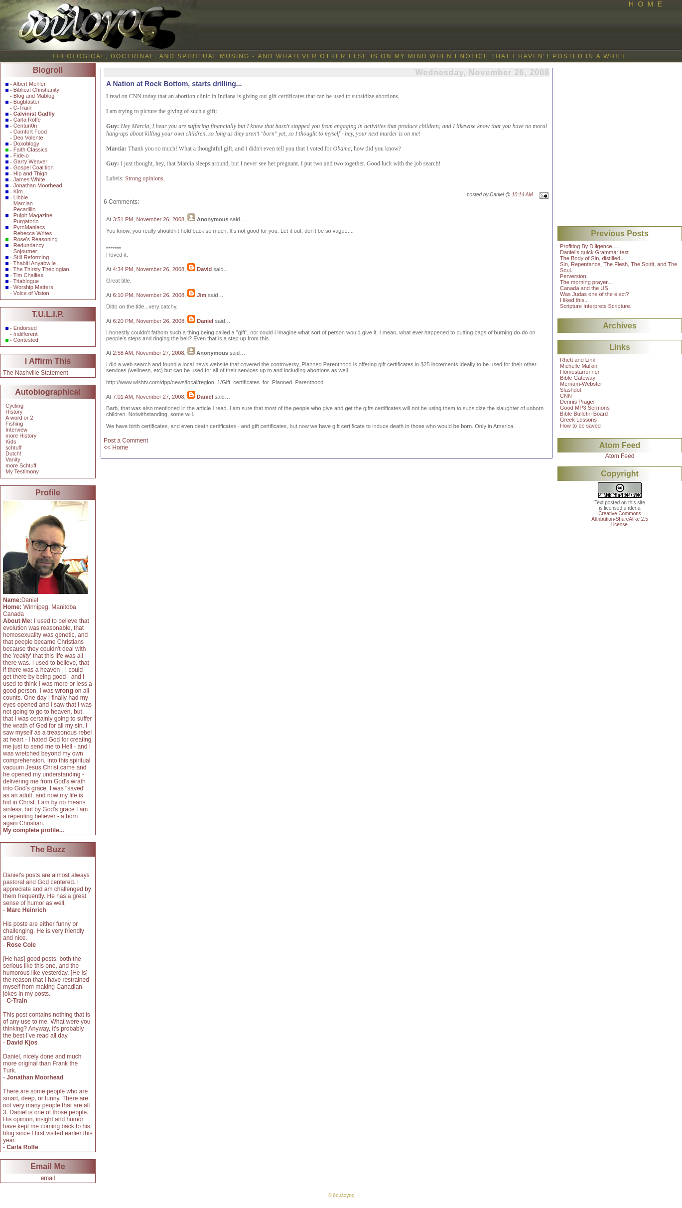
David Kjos (21, 1042)
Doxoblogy (26, 144)
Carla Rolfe (27, 120)
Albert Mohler (29, 84)
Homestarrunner (579, 372)
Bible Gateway (577, 378)
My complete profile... (33, 830)
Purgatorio (26, 221)
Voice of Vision (31, 293)
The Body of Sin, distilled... (592, 258)
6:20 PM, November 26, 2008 (148, 321)
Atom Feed (620, 456)
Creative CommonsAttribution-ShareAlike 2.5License (619, 519)
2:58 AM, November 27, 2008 (148, 353)
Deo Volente (28, 138)
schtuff (13, 448)
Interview (16, 430)
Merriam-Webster (581, 384)
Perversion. (574, 276)
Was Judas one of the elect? (594, 294)
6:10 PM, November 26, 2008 (148, 295)
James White (29, 179)
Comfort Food (30, 132)
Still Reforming (31, 257)
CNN (566, 396)
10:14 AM (522, 194)
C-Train (22, 108)
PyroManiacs (29, 227)
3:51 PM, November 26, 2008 (148, 219)
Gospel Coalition (33, 167)
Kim (18, 191)
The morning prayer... (586, 282)
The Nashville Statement (35, 372)
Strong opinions (144, 178)
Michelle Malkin (578, 366)
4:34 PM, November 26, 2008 (148, 269)
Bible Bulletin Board (584, 414)
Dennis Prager (577, 402)
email (48, 1178)
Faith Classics (30, 149)
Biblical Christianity (36, 90)
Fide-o (21, 155)
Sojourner (25, 251)
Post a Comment (126, 440)
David (204, 269)
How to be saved (580, 426)
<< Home (116, 447)
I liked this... (574, 300)
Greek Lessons (578, 420)
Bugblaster (26, 102)
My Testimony (22, 471)
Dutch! (13, 453)
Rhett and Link (577, 360)
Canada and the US (584, 288)
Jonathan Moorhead (37, 185)
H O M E (645, 4)
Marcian (23, 203)
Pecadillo (24, 209)
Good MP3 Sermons (585, 408)
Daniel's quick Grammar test (594, 252)
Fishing (14, 424)
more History (20, 436)
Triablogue (26, 281)
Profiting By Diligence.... (589, 246)
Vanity (12, 459)
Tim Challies (28, 275)
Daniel (205, 321)
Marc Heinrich (26, 909)
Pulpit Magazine (32, 215)
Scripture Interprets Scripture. (596, 306)
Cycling (14, 406)
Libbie (20, 197)
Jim (201, 295)
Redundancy (28, 245)
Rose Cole (21, 944)
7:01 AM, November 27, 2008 (148, 397)
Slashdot (570, 390)
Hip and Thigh (30, 173)
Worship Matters (33, 287)
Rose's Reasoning (35, 239)
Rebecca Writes (32, 233)
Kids (10, 442)
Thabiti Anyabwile (34, 263)
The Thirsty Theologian (41, 269)
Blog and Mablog (34, 96)
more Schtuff (20, 465)
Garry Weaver (30, 161)
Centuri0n (25, 126)
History (13, 412)
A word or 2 (19, 418)
